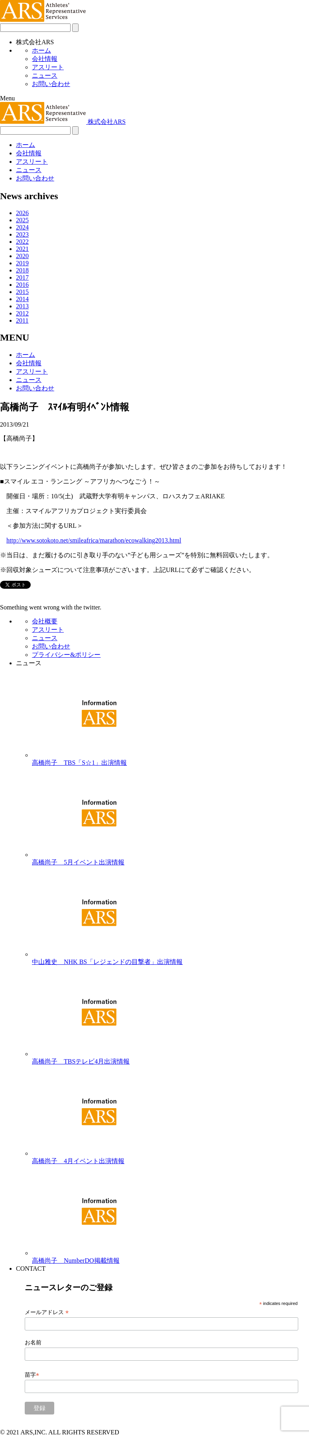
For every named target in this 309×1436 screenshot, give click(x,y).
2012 (22, 313)
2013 (22, 306)
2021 (22, 248)
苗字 (32, 1375)
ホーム (41, 50)
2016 (22, 284)
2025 (22, 220)
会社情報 (44, 58)
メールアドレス (47, 1312)
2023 (22, 234)
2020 (22, 256)
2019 (22, 263)
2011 (22, 320)
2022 (22, 241)
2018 (22, 270)
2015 (22, 291)
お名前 (33, 1342)
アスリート (48, 67)
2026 (22, 213)
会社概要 (44, 621)
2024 (22, 227)
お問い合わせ (51, 83)
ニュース (44, 75)
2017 (22, 277)
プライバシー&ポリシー (66, 654)
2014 (22, 299)
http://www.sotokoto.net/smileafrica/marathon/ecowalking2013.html (93, 540)
